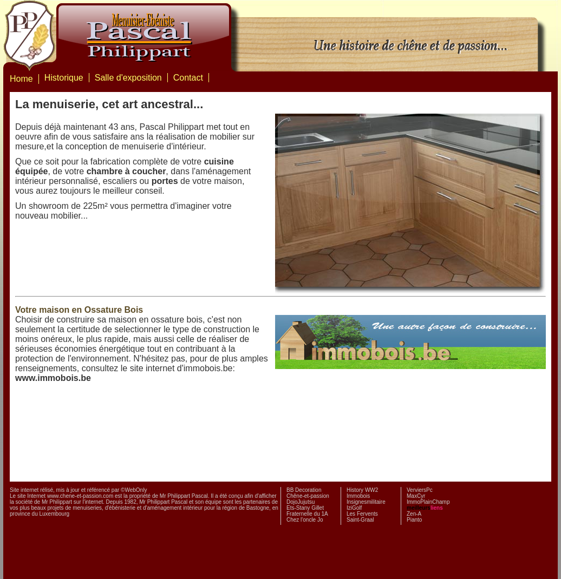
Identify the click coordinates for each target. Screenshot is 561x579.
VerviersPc (420, 490)
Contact (188, 77)
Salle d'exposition (128, 77)
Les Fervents (362, 514)
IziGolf (354, 508)
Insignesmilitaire (366, 502)
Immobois (358, 496)
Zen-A (414, 514)
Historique (63, 77)
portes (165, 181)
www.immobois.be (53, 378)
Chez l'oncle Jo (304, 520)
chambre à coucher (126, 171)
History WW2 (362, 490)
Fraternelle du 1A (307, 514)
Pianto (414, 520)
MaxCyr (416, 496)
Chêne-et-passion (307, 496)
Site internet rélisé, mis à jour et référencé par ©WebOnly (78, 490)
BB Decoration (303, 490)
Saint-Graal (360, 520)
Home (21, 78)
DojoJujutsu (300, 502)
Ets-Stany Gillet (305, 508)
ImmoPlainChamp (428, 502)
